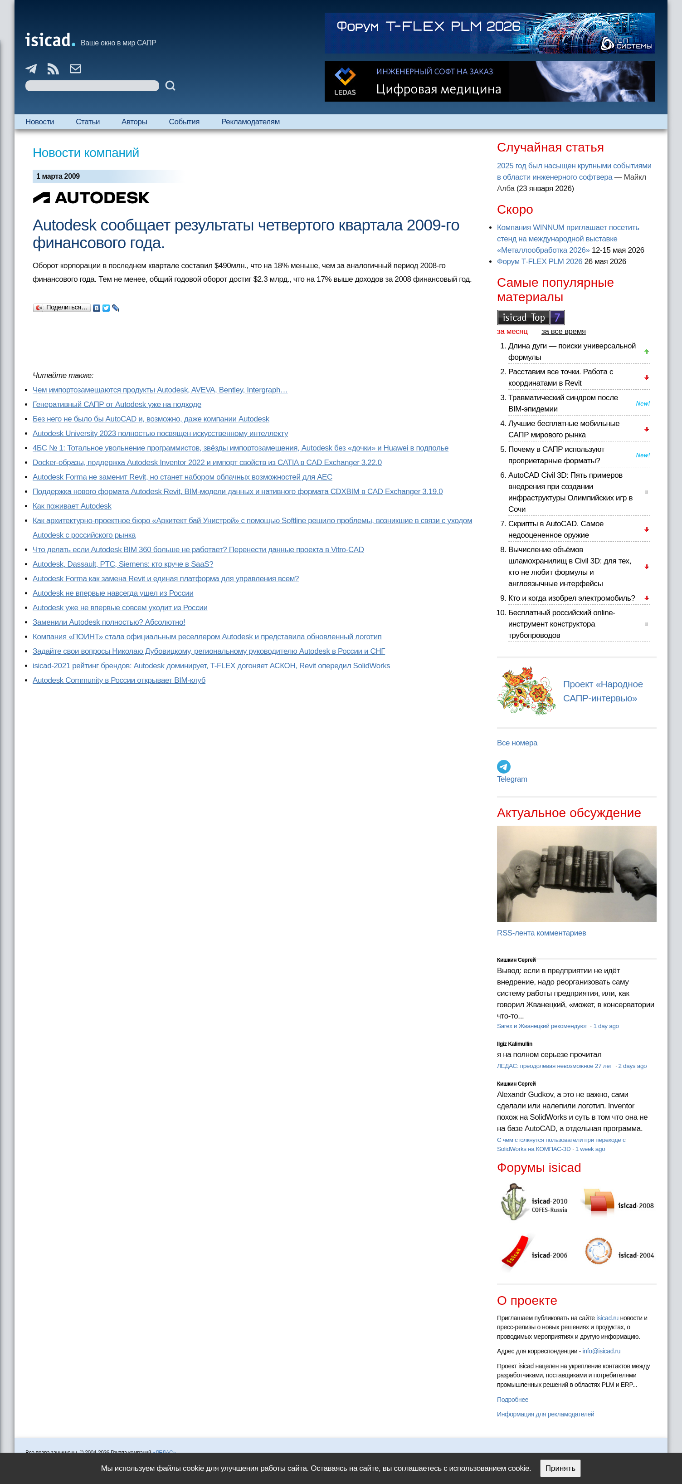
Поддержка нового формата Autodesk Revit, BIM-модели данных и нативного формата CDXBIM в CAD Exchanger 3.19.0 (238, 491)
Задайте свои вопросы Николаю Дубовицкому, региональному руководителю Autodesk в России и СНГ (209, 651)
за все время (563, 331)
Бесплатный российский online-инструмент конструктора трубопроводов (561, 624)
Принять (560, 1468)
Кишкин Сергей (516, 960)
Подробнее (512, 1399)
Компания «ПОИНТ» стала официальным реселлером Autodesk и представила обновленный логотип (207, 636)
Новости (39, 122)
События (184, 122)
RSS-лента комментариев (541, 933)
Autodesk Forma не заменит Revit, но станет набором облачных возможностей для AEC (182, 477)
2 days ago (632, 1066)
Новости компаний (86, 153)
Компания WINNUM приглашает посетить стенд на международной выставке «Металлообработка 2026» (568, 239)
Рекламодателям (250, 122)
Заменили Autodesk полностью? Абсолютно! (109, 622)
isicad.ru (607, 1318)
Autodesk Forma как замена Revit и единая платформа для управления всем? (166, 578)
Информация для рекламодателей (545, 1414)
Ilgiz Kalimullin (514, 1044)
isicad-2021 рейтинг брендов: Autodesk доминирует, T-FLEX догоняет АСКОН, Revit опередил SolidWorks (211, 665)
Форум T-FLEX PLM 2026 (539, 261)
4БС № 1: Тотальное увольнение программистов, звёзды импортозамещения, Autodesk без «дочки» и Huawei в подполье (240, 448)
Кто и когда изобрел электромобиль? (571, 598)
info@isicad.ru (602, 1351)
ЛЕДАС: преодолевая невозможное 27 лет (555, 1066)
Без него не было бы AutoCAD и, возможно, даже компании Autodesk (151, 419)
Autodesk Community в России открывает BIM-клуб (119, 680)
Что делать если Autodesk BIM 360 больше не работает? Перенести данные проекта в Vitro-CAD (198, 549)
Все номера (517, 743)
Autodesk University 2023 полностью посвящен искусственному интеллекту (160, 433)
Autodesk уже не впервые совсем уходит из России (120, 607)
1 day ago (606, 1026)
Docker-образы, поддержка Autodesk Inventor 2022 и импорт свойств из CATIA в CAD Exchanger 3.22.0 (207, 462)
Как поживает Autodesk (72, 506)
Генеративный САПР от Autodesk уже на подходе (117, 404)
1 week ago (590, 1149)
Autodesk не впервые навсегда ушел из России (113, 593)
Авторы (134, 122)
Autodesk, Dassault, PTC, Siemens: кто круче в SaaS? (123, 564)
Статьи (88, 122)
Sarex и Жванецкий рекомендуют (543, 1026)
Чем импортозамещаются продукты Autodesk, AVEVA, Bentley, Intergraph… (160, 390)
